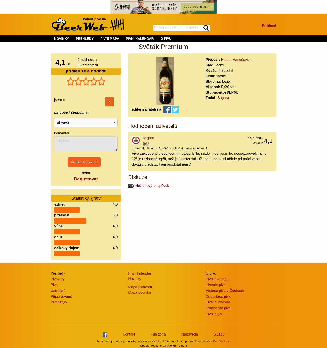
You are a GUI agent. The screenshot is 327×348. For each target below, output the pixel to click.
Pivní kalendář (139, 273)
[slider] (86, 81)
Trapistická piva (218, 308)
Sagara (223, 98)
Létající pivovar (218, 302)
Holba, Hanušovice (236, 60)
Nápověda (189, 334)
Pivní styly (59, 302)
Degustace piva (218, 296)
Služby (218, 334)
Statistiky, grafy (86, 195)
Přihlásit (269, 25)
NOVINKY (61, 38)
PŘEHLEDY (85, 38)
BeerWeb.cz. (221, 341)
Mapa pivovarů (140, 287)
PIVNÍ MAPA (109, 38)
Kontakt (129, 334)
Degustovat (86, 178)
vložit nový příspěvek (148, 186)
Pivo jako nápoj (218, 279)
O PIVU (166, 38)
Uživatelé (58, 291)
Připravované (61, 296)
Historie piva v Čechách (225, 291)
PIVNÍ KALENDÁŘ (140, 38)
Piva (54, 285)
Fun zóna (158, 334)
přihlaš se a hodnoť (86, 71)
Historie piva (216, 285)
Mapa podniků (139, 292)
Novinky (134, 279)
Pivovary (57, 279)
